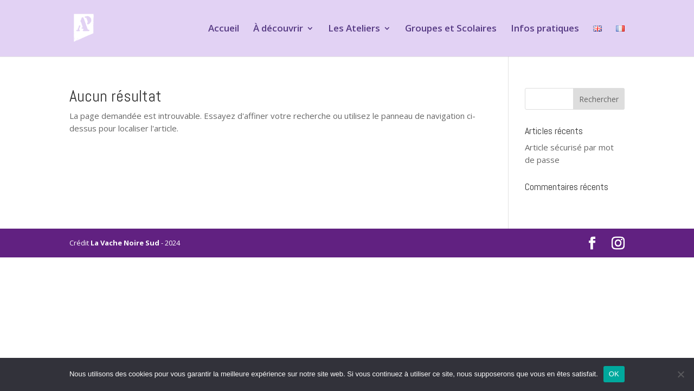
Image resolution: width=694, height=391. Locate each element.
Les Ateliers (354, 29)
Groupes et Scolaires (451, 29)
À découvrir (278, 29)
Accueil (223, 29)
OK (614, 374)
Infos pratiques (545, 29)
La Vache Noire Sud (125, 243)
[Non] (680, 374)
